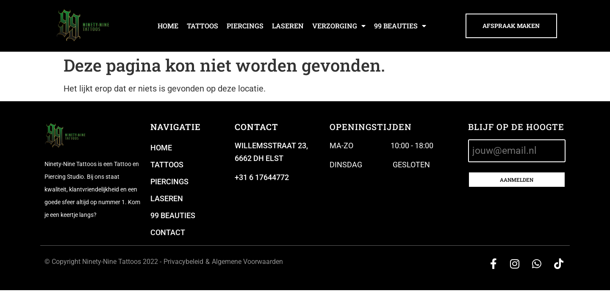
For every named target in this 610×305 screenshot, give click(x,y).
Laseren (288, 25)
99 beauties (400, 25)
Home (168, 25)
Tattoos (202, 25)
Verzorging (339, 25)
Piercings (245, 25)
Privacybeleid (183, 262)
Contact (167, 232)
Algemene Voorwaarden (247, 262)
